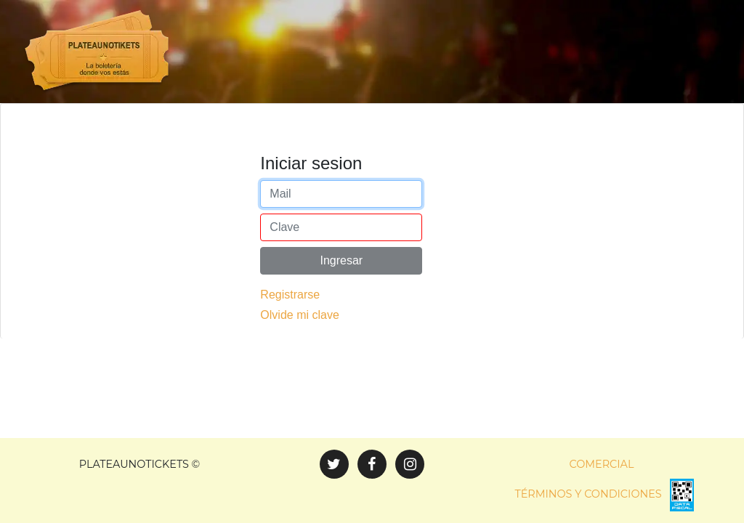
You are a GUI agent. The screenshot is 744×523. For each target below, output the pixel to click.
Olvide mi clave (299, 339)
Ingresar (341, 284)
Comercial (602, 464)
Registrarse (290, 318)
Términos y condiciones (587, 493)
